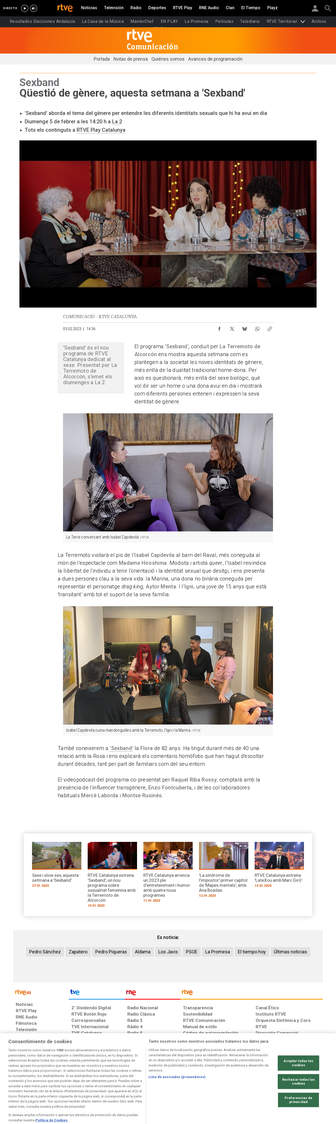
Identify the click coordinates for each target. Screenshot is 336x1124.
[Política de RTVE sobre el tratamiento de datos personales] (64, 1083)
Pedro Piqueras (111, 951)
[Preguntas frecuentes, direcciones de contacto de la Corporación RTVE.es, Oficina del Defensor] (258, 1083)
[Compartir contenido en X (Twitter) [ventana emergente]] (232, 328)
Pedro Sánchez (45, 951)
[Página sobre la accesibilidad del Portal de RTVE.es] (199, 1083)
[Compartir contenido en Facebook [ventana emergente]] (219, 328)
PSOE (191, 951)
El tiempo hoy (252, 951)
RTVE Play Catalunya (101, 130)
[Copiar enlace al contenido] (270, 328)
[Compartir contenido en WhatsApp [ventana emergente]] (257, 328)
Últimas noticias (290, 951)
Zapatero (78, 951)
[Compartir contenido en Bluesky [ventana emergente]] (244, 328)
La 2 (117, 121)
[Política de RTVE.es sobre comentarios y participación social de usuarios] (300, 1083)
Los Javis (168, 951)
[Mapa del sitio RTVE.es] (230, 1083)
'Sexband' (121, 748)
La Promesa (217, 951)
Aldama (142, 951)
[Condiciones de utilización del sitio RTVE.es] (24, 1083)
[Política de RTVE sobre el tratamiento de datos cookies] (111, 1083)
